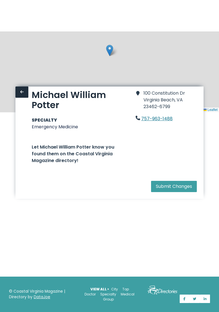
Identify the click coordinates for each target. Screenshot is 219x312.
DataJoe (42, 297)
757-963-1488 (157, 118)
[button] (109, 50)
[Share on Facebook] (184, 299)
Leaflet (210, 110)
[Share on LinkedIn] (205, 299)
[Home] (3, 15)
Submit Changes (174, 186)
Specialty (108, 294)
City (114, 289)
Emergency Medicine (55, 127)
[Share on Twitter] (194, 299)
